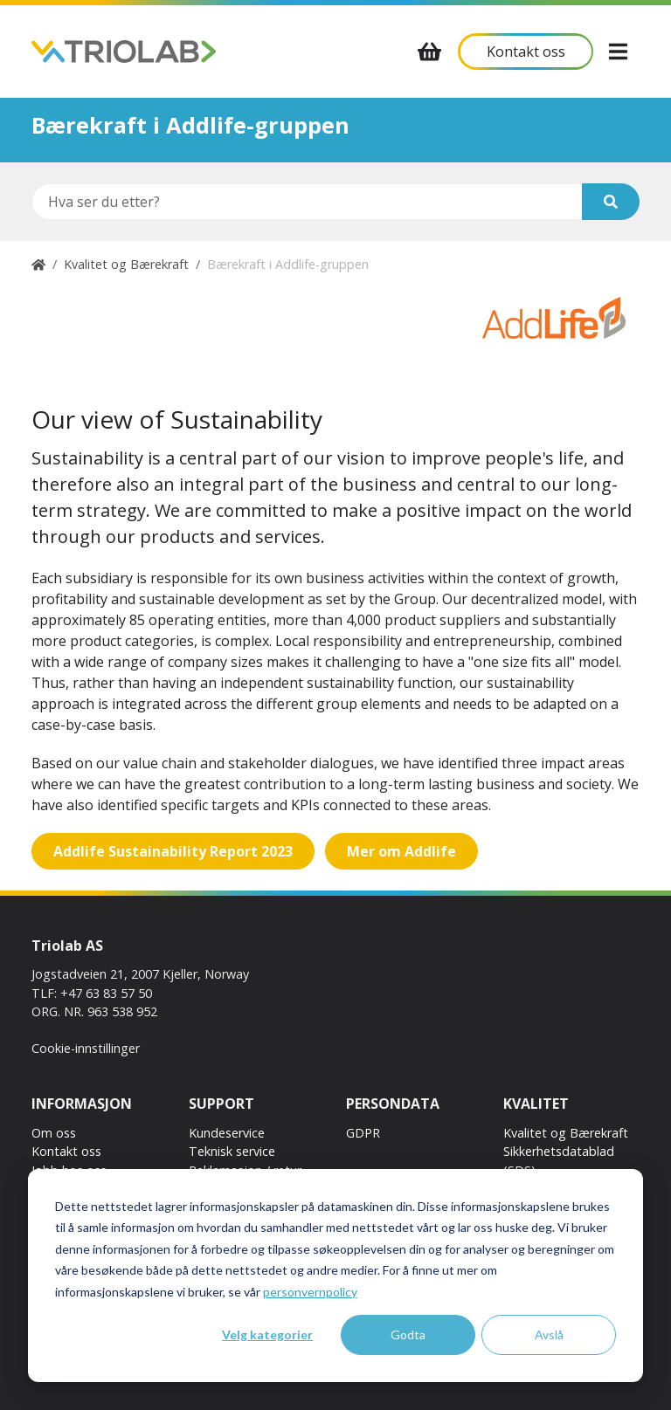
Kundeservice (227, 1133)
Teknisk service (232, 1151)
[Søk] (611, 201)
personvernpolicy (310, 1291)
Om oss (53, 1133)
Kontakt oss (66, 1151)
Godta (408, 1334)
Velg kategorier (267, 1334)
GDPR (363, 1133)
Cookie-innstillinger (85, 1048)
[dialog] (335, 1275)
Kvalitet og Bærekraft (126, 264)
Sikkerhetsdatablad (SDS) (558, 1161)
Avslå (549, 1334)
